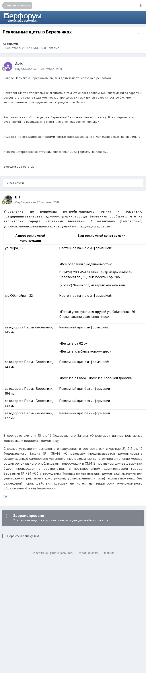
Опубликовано (38, 69)
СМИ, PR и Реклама (45, 48)
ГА (5, 496)
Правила (108, 553)
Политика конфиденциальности (52, 553)
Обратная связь (88, 553)
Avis (15, 43)
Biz (17, 197)
